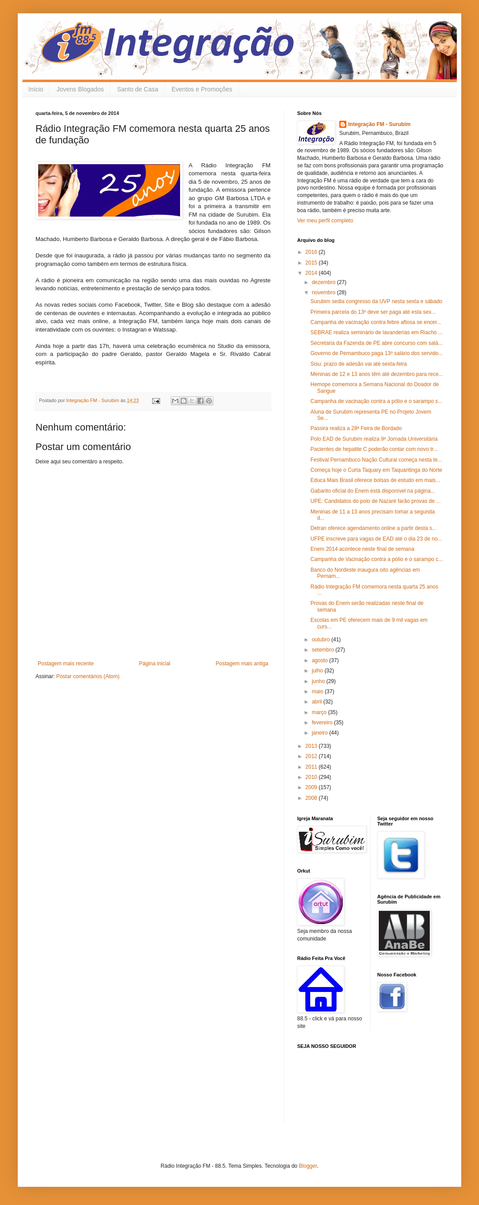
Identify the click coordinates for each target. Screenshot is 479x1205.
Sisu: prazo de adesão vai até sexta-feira (358, 364)
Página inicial (154, 663)
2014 (312, 273)
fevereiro (323, 722)
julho (318, 671)
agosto (320, 660)
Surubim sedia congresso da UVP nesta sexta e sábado (376, 301)
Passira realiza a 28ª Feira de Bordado (356, 428)
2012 (312, 756)
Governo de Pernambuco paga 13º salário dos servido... (376, 353)
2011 (312, 767)
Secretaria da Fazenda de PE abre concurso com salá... (376, 343)
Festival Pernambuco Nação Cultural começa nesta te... (376, 460)
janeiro (320, 733)
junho (319, 681)
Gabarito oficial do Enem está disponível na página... (372, 491)
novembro (324, 292)
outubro (321, 639)
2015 (312, 263)
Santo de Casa (137, 89)
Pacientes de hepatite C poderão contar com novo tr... (374, 449)
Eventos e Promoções (202, 89)
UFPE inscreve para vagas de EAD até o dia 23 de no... (376, 539)
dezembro (324, 282)
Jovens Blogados (80, 89)
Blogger (308, 1166)
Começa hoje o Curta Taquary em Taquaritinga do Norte (376, 470)
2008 (312, 798)
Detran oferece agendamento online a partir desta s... (373, 528)
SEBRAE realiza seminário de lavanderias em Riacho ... (376, 332)
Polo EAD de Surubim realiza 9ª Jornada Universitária (374, 439)
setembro (323, 650)
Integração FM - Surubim (379, 124)
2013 (312, 746)
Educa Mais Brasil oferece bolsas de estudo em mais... (375, 480)
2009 (312, 787)
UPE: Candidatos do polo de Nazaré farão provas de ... (375, 501)
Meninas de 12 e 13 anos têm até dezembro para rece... (376, 374)
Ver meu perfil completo (325, 220)
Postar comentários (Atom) (88, 676)
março (320, 712)
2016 (312, 252)
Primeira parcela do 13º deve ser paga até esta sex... (373, 312)
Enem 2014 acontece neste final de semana (362, 549)
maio (318, 691)
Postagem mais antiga (242, 663)
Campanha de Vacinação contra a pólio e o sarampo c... (376, 559)
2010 (312, 777)
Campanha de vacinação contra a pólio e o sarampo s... (376, 401)
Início (35, 89)
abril (317, 702)
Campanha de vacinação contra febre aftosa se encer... (375, 322)
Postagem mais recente (66, 663)
